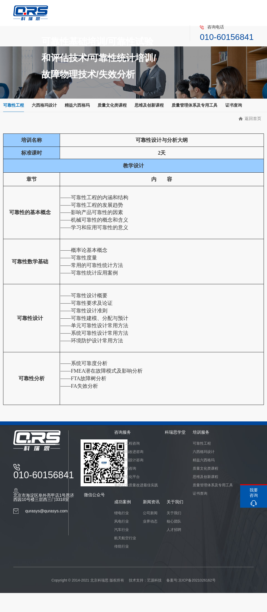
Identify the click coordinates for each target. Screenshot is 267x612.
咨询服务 (122, 436)
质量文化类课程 (112, 105)
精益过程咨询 (125, 472)
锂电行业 (121, 517)
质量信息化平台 (127, 481)
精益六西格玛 (77, 105)
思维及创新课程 (149, 105)
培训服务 (201, 436)
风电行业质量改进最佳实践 (136, 489)
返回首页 (253, 118)
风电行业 (121, 525)
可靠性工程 (13, 105)
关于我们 (175, 506)
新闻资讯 (151, 506)
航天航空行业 (125, 542)
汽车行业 (121, 534)
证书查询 (233, 105)
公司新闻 (150, 517)
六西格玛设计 (44, 105)
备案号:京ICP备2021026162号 (191, 584)
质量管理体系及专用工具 (194, 105)
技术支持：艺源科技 (145, 584)
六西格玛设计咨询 (128, 464)
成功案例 (122, 506)
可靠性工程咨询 (127, 447)
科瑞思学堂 (175, 436)
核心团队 (174, 525)
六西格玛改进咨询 (128, 456)
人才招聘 (174, 534)
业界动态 (150, 525)
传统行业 (121, 550)
